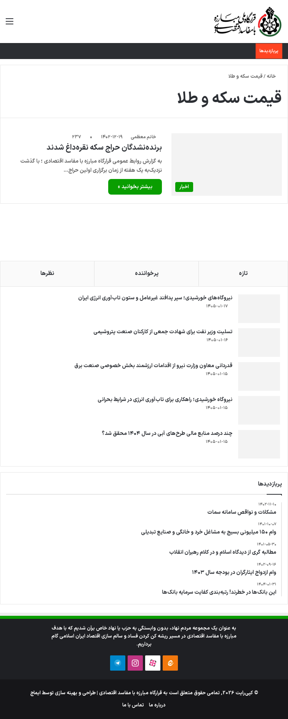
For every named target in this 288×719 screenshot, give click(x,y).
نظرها (47, 273)
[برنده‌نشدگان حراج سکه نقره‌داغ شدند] (226, 164)
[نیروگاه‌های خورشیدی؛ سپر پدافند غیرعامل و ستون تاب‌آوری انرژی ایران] (259, 308)
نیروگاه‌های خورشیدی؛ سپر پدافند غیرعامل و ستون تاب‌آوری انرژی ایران (155, 298)
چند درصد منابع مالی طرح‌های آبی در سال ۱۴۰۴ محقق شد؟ (167, 434)
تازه (243, 273)
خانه (274, 76)
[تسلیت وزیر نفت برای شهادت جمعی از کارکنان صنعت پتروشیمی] (259, 342)
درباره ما (157, 705)
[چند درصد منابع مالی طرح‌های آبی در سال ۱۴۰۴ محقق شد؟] (259, 444)
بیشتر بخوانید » (135, 187)
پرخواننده (146, 273)
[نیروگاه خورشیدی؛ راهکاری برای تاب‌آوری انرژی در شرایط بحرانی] (259, 410)
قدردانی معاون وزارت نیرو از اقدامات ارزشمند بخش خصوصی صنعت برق (153, 366)
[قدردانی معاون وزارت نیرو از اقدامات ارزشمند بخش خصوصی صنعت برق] (259, 376)
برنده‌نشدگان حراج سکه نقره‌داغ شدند (104, 147)
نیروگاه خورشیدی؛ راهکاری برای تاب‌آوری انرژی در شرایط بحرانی (165, 400)
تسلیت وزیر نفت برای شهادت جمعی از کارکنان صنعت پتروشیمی (162, 332)
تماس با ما (133, 705)
